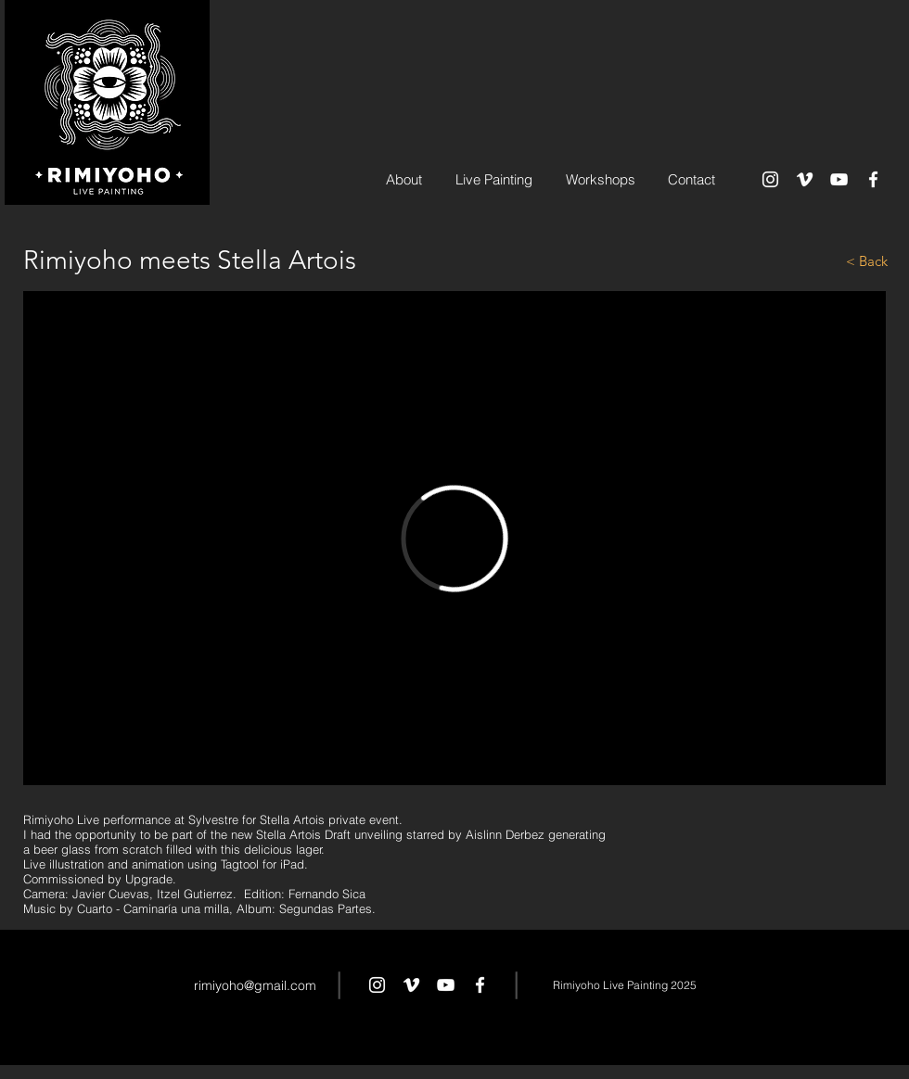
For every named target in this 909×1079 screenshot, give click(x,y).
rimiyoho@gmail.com (255, 985)
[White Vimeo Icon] (804, 179)
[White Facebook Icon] (873, 179)
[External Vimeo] (454, 538)
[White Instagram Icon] (770, 179)
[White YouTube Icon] (839, 179)
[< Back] (822, 260)
